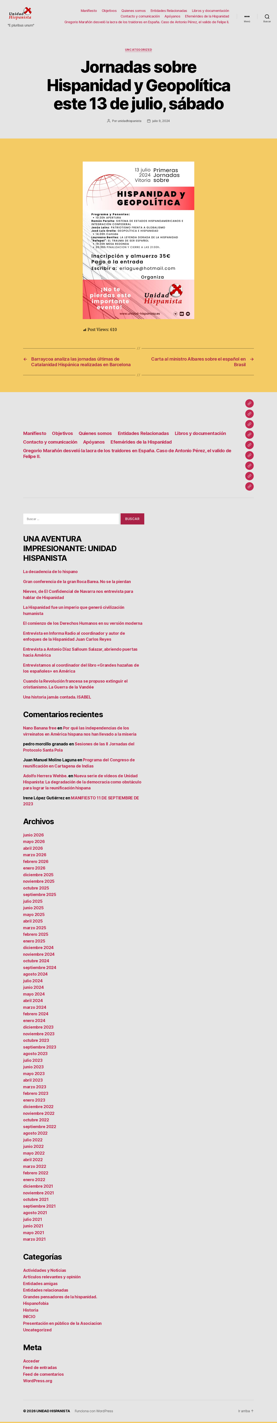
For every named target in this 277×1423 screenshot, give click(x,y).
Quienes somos (133, 11)
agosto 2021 (35, 1213)
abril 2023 (33, 1081)
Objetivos (109, 11)
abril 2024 (33, 1001)
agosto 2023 (35, 1054)
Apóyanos (172, 17)
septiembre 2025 (39, 895)
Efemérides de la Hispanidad (207, 17)
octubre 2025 (36, 889)
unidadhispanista (129, 122)
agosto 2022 (35, 1134)
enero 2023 (34, 1101)
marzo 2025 (34, 929)
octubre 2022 (36, 1121)
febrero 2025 (35, 935)
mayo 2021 (33, 1233)
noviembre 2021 (38, 1194)
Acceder (31, 1362)
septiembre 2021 (39, 1207)
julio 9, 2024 (161, 122)
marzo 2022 (34, 1167)
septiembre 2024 (39, 968)
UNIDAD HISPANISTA (53, 1412)
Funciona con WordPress (94, 1412)
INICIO (29, 1317)
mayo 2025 (34, 915)
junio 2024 (33, 988)
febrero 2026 (35, 862)
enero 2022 (34, 1180)
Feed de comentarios (43, 1375)
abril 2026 (33, 849)
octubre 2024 (36, 962)
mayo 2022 (34, 1154)
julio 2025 (32, 902)
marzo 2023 (34, 1088)
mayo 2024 (34, 995)
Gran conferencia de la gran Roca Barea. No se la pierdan (77, 582)
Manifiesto (89, 11)
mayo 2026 (34, 842)
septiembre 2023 (39, 1048)
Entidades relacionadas (45, 1291)
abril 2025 (33, 922)
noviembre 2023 (38, 1035)
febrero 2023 (35, 1094)
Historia (30, 1311)
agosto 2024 (35, 975)
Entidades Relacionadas (169, 11)
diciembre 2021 (38, 1187)
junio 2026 (33, 836)
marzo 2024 (34, 1008)
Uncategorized (138, 51)
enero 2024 (34, 1021)
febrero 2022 (35, 1174)
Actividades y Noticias (44, 1271)
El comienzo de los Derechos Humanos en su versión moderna (82, 624)
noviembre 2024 (39, 955)
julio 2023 (32, 1061)
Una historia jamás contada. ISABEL (57, 698)
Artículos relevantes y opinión (52, 1278)
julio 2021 (32, 1220)
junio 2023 (33, 1068)
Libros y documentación (210, 11)
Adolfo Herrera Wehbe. (45, 777)
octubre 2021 (36, 1200)
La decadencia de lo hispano (50, 572)
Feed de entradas (40, 1368)
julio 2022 (32, 1141)
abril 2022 (33, 1160)
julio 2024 (33, 982)
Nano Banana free (40, 729)
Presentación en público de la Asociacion (62, 1324)
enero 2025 (34, 942)
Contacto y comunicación (140, 17)
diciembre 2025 (38, 876)
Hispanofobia (35, 1304)
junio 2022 (33, 1147)
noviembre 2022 (38, 1114)
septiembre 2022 (39, 1127)
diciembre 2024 (38, 948)
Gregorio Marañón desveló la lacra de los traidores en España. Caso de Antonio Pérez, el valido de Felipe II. (146, 23)
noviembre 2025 (38, 882)
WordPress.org (37, 1382)
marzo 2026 (34, 856)
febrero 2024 (35, 1015)
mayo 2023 (34, 1074)
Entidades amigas (40, 1284)
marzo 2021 (34, 1240)
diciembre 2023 (38, 1028)
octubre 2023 (36, 1041)
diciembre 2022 (38, 1107)
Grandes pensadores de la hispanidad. (60, 1298)
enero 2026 (34, 869)
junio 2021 (33, 1227)
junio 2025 (33, 909)
